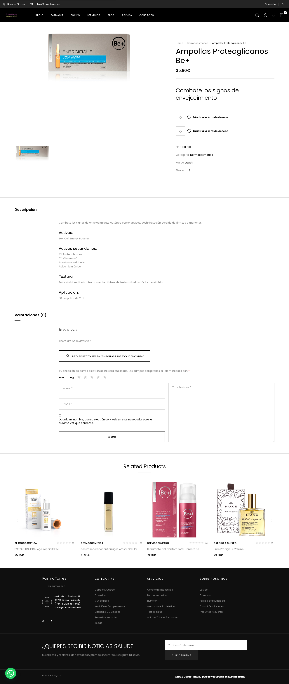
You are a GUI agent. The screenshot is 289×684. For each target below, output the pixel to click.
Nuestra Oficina (14, 4)
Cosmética (101, 595)
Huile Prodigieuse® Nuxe (229, 549)
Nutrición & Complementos (110, 606)
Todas (98, 622)
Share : (180, 170)
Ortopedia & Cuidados (107, 611)
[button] (282, 15)
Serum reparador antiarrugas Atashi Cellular (109, 549)
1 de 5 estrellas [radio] (79, 377)
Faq (284, 4)
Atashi (189, 162)
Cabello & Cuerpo (225, 543)
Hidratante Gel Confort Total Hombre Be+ (174, 549)
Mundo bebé (102, 600)
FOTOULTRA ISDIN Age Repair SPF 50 (37, 549)
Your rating (66, 377)
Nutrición (152, 600)
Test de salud (155, 611)
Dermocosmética (197, 43)
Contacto (270, 4)
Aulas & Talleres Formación (162, 617)
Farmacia (205, 595)
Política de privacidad (212, 600)
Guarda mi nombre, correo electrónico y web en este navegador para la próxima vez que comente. (105, 421)
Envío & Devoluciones (212, 606)
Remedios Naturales (106, 617)
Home (179, 43)
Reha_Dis (55, 675)
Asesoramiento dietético (161, 606)
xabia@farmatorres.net (47, 4)
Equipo (204, 589)
